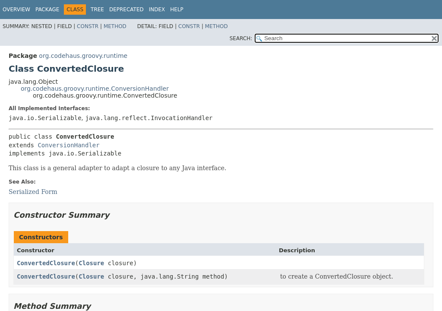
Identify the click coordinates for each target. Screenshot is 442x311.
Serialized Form (33, 191)
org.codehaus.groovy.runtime (83, 55)
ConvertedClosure (46, 263)
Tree (97, 9)
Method (115, 26)
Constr (87, 26)
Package (47, 9)
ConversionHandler (68, 145)
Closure (91, 263)
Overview (16, 9)
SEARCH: (241, 38)
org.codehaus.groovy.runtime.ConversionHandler (95, 88)
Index (157, 9)
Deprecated (126, 9)
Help (176, 9)
